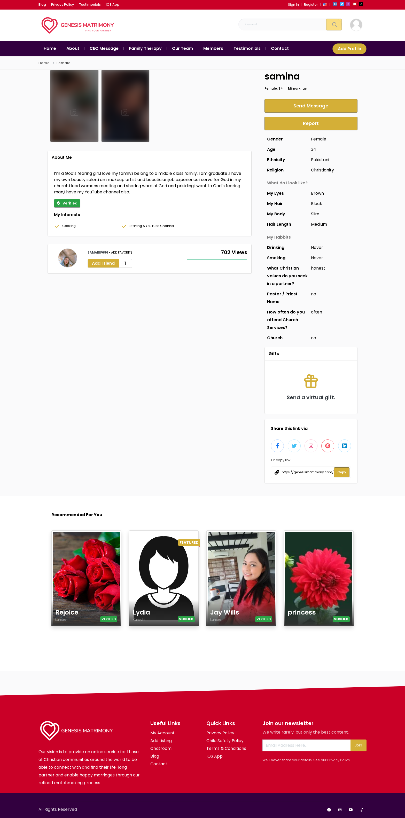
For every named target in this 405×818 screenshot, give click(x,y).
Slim (315, 214)
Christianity (322, 170)
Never (317, 247)
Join (358, 745)
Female (64, 63)
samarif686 (98, 252)
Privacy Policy (338, 760)
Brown (317, 193)
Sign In (293, 4)
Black (316, 204)
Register (311, 4)
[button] (325, 4)
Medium (319, 224)
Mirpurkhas (297, 88)
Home (44, 63)
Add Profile (349, 49)
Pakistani (320, 160)
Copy (341, 472)
